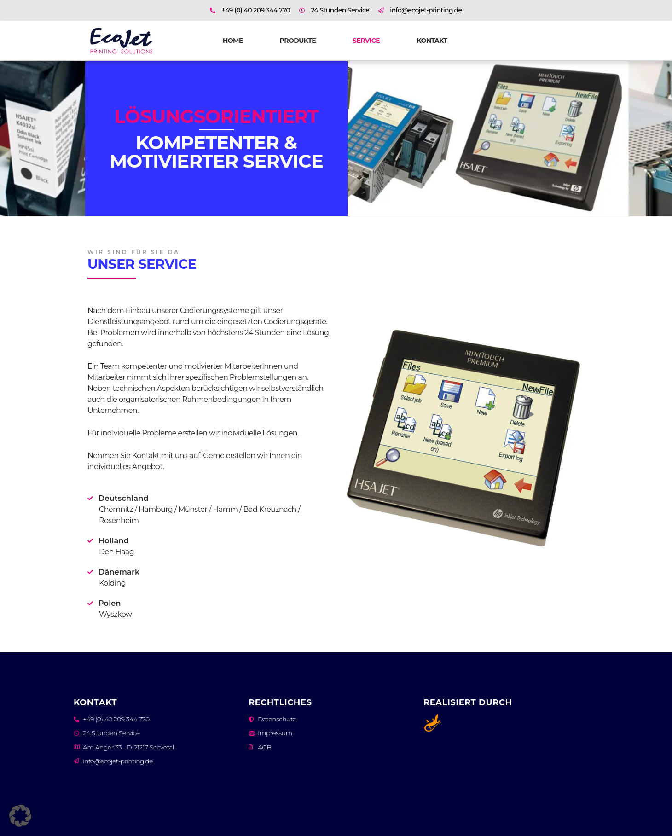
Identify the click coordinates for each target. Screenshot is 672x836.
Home (233, 40)
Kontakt (432, 40)
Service (366, 40)
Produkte (298, 40)
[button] (20, 815)
